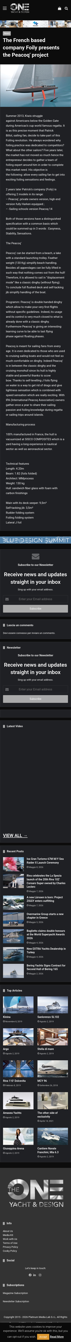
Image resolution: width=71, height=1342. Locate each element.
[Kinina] (18, 1005)
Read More (57, 1336)
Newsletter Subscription (16, 1301)
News (7, 33)
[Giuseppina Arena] (18, 1136)
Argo (6, 1048)
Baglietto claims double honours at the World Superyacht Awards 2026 (46, 934)
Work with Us (10, 1239)
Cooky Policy (10, 1250)
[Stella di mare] (52, 1036)
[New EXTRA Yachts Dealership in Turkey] (13, 954)
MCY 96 (42, 1080)
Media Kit (8, 1235)
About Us (8, 1231)
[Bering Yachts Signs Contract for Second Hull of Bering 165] (13, 971)
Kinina (6, 1016)
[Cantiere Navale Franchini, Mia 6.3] (52, 1136)
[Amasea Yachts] (18, 1100)
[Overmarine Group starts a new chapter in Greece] (13, 919)
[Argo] (18, 1036)
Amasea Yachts (12, 1112)
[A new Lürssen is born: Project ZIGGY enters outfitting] (13, 903)
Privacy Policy (10, 1247)
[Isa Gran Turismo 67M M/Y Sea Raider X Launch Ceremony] (13, 864)
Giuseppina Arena (13, 1148)
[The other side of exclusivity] (52, 1100)
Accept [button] (43, 1336)
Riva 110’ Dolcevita (14, 1080)
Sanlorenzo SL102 (48, 1016)
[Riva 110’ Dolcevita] (18, 1068)
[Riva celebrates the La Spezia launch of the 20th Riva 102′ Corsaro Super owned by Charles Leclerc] (13, 881)
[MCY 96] (52, 1068)
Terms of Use (10, 1243)
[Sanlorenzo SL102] (52, 1005)
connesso (21, 633)
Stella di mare (45, 1048)
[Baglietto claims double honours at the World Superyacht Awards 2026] (13, 936)
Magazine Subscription (15, 1293)
